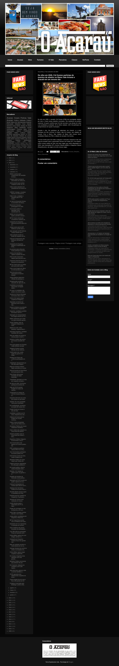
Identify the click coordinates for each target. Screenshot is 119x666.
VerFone (85, 60)
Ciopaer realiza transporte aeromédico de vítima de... (18, 180)
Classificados (10, 143)
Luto (26, 138)
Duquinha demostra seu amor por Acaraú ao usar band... (18, 398)
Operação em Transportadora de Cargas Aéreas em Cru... (18, 315)
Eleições (76, 151)
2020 (10, 605)
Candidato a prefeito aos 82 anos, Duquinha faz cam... (17, 413)
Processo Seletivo (19, 143)
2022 (10, 600)
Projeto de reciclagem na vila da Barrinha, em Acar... (17, 509)
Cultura (22, 133)
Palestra (18, 140)
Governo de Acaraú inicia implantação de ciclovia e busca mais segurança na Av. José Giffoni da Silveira (100, 156)
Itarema (9, 126)
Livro (24, 141)
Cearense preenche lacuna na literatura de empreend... (18, 261)
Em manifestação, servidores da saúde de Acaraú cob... (18, 406)
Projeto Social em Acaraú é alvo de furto (17, 410)
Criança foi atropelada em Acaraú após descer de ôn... (18, 484)
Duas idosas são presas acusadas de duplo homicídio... (16, 376)
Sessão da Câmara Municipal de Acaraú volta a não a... (18, 295)
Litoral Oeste (10, 138)
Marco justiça (15, 149)
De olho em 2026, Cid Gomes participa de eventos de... (18, 384)
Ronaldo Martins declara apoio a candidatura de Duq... (18, 492)
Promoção (24, 146)
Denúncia (20, 147)
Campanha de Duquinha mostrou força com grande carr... (18, 540)
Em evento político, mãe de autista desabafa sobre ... (17, 468)
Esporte (28, 122)
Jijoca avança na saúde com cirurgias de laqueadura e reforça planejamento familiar (99, 223)
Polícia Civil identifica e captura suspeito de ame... (18, 253)
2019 (10, 607)
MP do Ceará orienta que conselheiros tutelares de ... (18, 218)
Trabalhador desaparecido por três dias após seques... (18, 363)
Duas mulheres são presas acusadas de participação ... (18, 528)
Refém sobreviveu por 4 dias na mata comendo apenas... (18, 319)
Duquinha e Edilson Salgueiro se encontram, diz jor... (18, 439)
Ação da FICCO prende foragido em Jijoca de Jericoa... (16, 389)
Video (16, 133)
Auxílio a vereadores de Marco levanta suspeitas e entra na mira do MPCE (98, 245)
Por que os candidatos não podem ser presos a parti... (18, 291)
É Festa (28, 126)
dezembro (13, 164)
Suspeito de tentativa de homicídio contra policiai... (17, 477)
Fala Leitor (28, 143)
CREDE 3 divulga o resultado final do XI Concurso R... (18, 192)
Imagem (9, 137)
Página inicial (60, 243)
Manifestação (27, 140)
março (12, 590)
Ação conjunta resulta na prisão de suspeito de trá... (18, 235)
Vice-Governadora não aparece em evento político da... (18, 444)
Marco (40, 154)
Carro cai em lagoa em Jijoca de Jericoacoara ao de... (18, 269)
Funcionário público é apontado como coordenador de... (15, 210)
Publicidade (27, 131)
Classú (74, 60)
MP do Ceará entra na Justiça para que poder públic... (18, 265)
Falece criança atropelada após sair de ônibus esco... (18, 423)
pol (19, 149)
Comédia (9, 149)
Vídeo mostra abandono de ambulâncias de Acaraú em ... (18, 188)
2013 (10, 621)
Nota (25, 147)
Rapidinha (13, 147)
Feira (27, 144)
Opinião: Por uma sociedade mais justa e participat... (17, 402)
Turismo (40, 60)
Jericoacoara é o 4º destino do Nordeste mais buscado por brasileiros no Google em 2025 (99, 235)
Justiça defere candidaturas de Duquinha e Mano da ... (18, 517)
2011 (10, 626)
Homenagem (11, 129)
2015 (10, 617)
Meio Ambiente (20, 127)
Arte (30, 144)
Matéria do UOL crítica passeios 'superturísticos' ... (18, 328)
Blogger (71, 662)
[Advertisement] (59, 224)
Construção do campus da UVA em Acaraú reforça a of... (17, 394)
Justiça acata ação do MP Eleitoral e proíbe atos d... (17, 227)
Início (10, 60)
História (29, 146)
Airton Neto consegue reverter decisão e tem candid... (18, 513)
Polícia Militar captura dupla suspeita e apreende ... (17, 552)
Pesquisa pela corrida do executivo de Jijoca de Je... (18, 282)
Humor (8, 147)
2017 (10, 612)
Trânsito (29, 137)
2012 (10, 624)
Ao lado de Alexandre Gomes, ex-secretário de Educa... (18, 202)
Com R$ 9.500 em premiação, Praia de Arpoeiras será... (18, 532)
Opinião (18, 144)
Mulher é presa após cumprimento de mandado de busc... (17, 175)
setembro (12, 172)
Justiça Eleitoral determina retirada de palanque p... (17, 278)
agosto (12, 588)
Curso (29, 138)
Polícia (23, 118)
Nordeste (9, 140)
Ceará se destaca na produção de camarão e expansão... (18, 308)
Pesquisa (23, 137)
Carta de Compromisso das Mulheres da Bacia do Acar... (17, 240)
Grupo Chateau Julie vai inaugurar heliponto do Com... (16, 324)
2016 (10, 614)
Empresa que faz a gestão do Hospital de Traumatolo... (18, 496)
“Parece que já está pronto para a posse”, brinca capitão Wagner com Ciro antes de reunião (99, 168)
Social (29, 127)
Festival (14, 144)
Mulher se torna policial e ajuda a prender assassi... (17, 214)
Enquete (29, 147)
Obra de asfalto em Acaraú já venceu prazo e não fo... (18, 336)
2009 (10, 631)
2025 (10, 160)
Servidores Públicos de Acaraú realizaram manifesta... (18, 426)
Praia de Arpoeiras (12, 136)
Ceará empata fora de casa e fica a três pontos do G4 (18, 580)
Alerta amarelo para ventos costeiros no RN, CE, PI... (17, 183)
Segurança (10, 131)
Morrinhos (45, 154)
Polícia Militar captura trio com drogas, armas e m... (18, 536)
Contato (97, 60)
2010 (10, 628)
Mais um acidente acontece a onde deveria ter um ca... (18, 545)
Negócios (10, 127)
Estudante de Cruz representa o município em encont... (18, 524)
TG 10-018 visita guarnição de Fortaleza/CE (100, 178)
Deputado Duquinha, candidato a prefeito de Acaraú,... (18, 332)
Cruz (23, 124)
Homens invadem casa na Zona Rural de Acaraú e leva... (17, 435)
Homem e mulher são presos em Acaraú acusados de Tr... (17, 341)
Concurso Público (19, 138)
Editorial (9, 146)
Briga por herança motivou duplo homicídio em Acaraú (18, 367)
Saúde (29, 124)
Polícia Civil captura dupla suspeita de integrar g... (17, 298)
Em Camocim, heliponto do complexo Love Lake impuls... (17, 566)
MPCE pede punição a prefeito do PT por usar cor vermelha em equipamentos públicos (99, 200)
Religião (9, 133)
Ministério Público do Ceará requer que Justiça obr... (17, 460)
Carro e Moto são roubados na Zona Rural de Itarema (18, 430)
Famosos (9, 144)
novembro (13, 167)
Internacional (16, 134)
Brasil (8, 122)
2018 (10, 609)
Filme (29, 141)
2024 (10, 162)
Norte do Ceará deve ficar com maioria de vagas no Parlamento (99, 256)
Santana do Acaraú (25, 136)
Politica (16, 120)
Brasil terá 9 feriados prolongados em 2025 (16, 205)
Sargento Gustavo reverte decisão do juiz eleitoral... (17, 349)
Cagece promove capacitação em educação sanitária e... (18, 464)
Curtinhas (18, 146)
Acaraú (20, 60)
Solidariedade (10, 141)
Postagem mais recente (46, 243)
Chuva (29, 134)
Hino (30, 60)
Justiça (23, 126)
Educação (10, 124)
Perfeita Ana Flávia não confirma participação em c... (17, 359)
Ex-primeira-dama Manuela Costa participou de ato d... (18, 250)
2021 (10, 602)
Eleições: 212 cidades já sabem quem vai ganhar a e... (17, 472)
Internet (23, 134)
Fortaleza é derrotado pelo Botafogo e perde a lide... (17, 584)
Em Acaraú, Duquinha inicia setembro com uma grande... (17, 557)
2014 (10, 619)
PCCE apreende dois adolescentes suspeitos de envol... (18, 576)
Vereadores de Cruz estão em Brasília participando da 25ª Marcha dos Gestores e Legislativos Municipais (99, 189)
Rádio (29, 133)
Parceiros (63, 60)
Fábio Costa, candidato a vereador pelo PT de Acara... (16, 197)
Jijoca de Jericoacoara (18, 122)
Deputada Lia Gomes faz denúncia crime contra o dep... (17, 303)
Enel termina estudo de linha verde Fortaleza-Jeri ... (17, 456)
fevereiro (12, 592)
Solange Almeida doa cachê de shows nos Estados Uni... (18, 549)
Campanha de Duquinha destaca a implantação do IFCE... (17, 245)
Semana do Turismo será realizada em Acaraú (16, 500)
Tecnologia (23, 144)
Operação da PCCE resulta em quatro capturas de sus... (18, 481)
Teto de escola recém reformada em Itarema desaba (16, 274)
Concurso (18, 137)
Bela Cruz (27, 129)
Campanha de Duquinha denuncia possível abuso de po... (18, 223)
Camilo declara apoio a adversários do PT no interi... (16, 505)
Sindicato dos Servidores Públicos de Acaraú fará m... (18, 488)
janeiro (12, 595)
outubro (12, 169)
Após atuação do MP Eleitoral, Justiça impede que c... (18, 231)
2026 (10, 158)
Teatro (13, 146)
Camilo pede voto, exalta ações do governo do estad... (16, 354)
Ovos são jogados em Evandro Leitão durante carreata (18, 345)
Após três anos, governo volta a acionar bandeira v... (18, 571)
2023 (10, 598)
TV (26, 134)
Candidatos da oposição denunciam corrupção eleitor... (16, 286)
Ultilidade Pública (25, 120)
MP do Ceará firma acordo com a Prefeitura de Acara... (18, 520)
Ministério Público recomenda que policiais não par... (18, 562)
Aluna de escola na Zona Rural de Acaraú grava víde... (18, 371)
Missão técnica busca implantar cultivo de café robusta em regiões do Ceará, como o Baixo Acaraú (99, 212)
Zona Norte (16, 126)
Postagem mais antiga (73, 243)
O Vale (51, 60)
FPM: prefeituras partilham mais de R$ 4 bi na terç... (17, 449)
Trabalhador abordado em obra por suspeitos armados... (18, 380)
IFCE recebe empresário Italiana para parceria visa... (18, 257)
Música (13, 137)
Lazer (18, 141)
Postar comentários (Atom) (62, 248)
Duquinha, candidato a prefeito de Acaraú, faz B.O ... (18, 311)
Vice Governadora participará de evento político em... (18, 452)
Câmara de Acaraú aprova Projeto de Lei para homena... (17, 418)
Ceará (16, 118)
